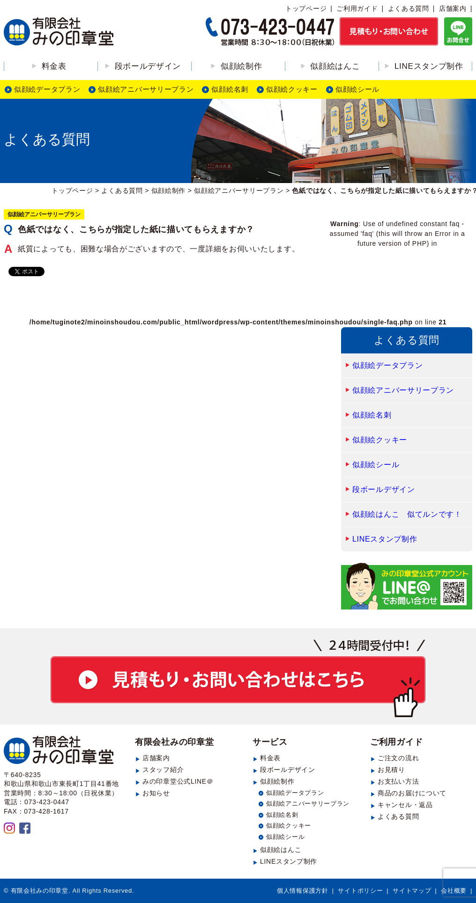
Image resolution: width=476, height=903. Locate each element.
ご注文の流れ (398, 758)
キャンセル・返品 (405, 804)
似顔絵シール (357, 89)
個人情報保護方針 (302, 890)
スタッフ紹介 (163, 769)
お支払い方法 (398, 781)
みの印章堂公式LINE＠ (178, 781)
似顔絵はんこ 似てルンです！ (407, 514)
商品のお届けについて (412, 793)
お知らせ (156, 793)
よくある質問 (408, 8)
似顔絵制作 (241, 66)
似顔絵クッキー (292, 89)
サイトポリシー (360, 890)
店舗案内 (453, 8)
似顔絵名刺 (229, 89)
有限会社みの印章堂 (174, 742)
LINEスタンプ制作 (428, 66)
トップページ (306, 8)
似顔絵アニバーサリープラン (145, 89)
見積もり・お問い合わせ (238, 678)
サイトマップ (412, 890)
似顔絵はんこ (335, 66)
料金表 (54, 66)
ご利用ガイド (357, 8)
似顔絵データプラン (47, 89)
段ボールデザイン (148, 66)
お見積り (391, 769)
